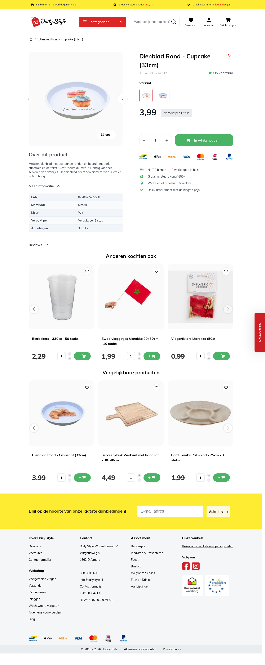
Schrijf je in (218, 511)
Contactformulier (40, 560)
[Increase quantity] (69, 354)
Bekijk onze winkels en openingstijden (207, 546)
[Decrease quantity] (69, 358)
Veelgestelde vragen (42, 579)
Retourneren (37, 592)
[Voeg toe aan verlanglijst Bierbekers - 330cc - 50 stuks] (87, 271)
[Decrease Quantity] (144, 140)
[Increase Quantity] (167, 140)
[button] (260, 332)
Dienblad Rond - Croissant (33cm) (59, 455)
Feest (134, 560)
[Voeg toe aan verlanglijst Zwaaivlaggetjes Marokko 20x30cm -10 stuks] (156, 271)
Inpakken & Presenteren (147, 553)
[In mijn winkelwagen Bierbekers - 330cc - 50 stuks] (82, 356)
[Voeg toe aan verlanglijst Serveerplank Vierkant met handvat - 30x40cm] (156, 387)
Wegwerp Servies (143, 573)
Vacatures (35, 553)
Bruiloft (136, 566)
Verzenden (36, 586)
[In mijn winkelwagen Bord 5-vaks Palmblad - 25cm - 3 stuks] (221, 477)
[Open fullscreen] (76, 99)
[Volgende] (122, 99)
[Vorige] (29, 99)
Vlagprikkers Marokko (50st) (194, 338)
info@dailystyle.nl (91, 580)
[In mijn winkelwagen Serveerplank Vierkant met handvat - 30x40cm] (151, 477)
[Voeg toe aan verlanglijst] (229, 55)
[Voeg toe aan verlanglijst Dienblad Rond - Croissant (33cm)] (87, 387)
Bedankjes (138, 546)
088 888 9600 (89, 573)
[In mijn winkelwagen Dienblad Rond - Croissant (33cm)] (82, 477)
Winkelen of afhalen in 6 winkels (169, 183)
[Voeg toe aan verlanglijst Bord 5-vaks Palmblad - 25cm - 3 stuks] (226, 387)
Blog (32, 619)
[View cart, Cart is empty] (228, 22)
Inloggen (34, 599)
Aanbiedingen (140, 586)
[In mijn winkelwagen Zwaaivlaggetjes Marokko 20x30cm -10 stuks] (151, 356)
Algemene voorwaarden (45, 612)
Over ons (35, 546)
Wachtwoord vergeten (44, 606)
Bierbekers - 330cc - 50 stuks (55, 338)
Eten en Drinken (141, 580)
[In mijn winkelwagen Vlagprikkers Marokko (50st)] (221, 356)
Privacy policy (172, 649)
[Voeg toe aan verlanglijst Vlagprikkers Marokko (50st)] (226, 271)
